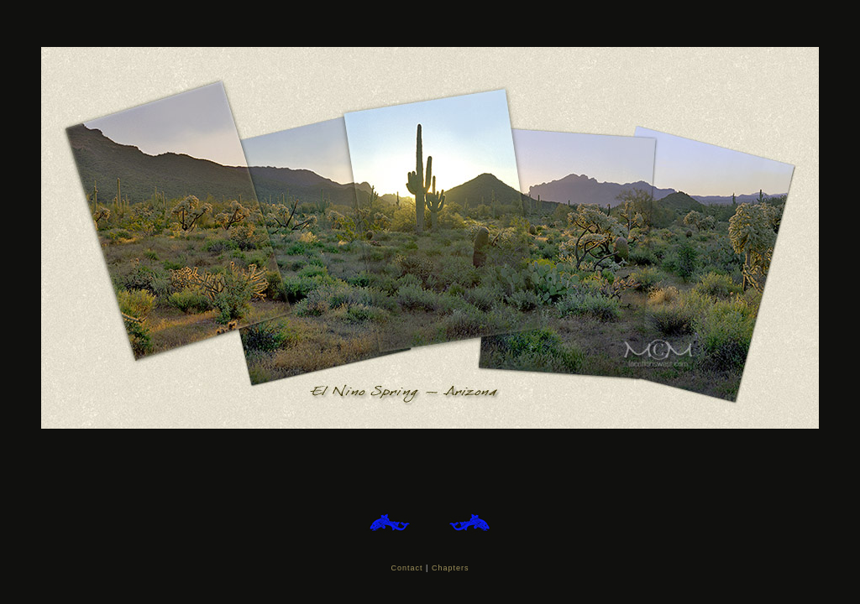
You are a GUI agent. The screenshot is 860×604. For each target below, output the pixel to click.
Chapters (450, 568)
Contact (407, 568)
